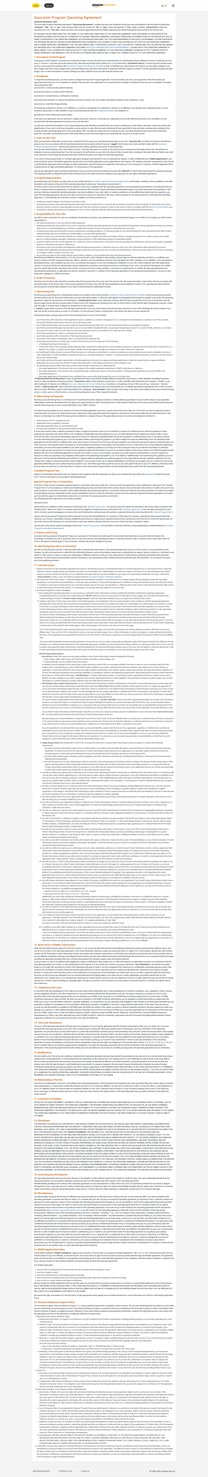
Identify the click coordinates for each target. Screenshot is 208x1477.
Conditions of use (65, 1471)
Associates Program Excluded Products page (67, 1210)
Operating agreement (41, 1471)
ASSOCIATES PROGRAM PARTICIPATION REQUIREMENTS (108, 47)
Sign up (49, 5)
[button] (165, 5)
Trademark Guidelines (106, 111)
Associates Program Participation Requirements (110, 181)
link (105, 689)
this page (112, 63)
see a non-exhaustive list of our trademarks (86, 384)
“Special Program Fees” (96, 507)
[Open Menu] (172, 6)
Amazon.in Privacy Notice (159, 207)
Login (36, 5)
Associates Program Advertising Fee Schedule (85, 66)
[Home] (104, 6)
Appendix (149, 474)
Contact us (85, 1471)
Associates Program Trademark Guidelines (105, 577)
